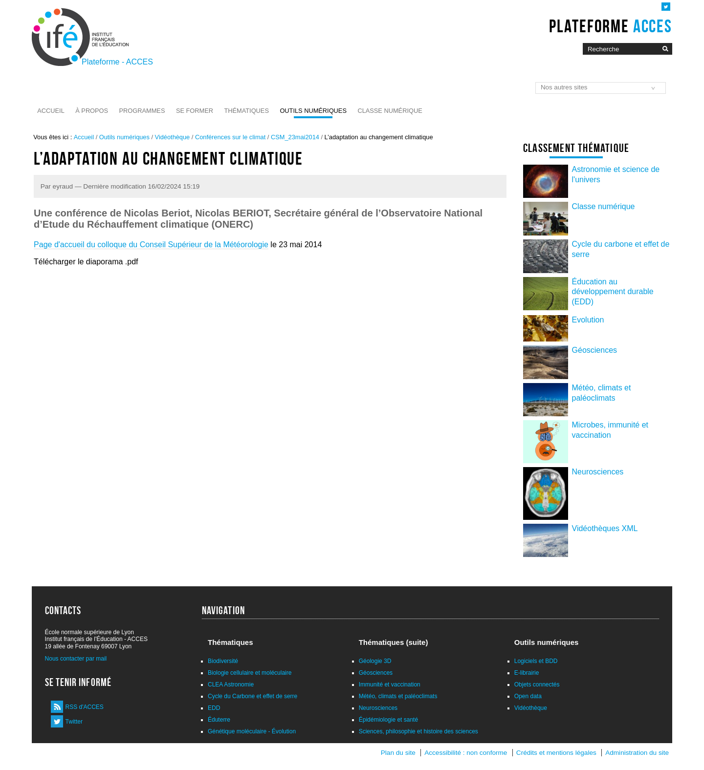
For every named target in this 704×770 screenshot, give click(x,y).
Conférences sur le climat (230, 137)
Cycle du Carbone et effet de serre (252, 696)
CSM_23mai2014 (295, 137)
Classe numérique (389, 110)
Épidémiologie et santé (388, 719)
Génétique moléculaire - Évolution (252, 731)
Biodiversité (223, 661)
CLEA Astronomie (231, 684)
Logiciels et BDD (536, 661)
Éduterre (219, 719)
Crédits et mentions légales (556, 752)
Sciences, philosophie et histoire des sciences (418, 731)
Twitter (74, 721)
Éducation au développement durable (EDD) (613, 292)
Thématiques (246, 110)
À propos (91, 110)
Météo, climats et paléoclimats (398, 696)
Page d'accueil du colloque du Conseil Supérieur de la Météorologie (151, 244)
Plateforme (610, 26)
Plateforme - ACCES (117, 62)
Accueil (50, 110)
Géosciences (594, 350)
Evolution (588, 320)
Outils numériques (313, 110)
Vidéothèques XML (605, 528)
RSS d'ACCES (85, 707)
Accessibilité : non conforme (465, 752)
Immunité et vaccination (389, 684)
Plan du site (398, 752)
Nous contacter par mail (76, 658)
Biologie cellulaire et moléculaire (249, 672)
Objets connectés (537, 684)
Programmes (142, 110)
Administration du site (637, 752)
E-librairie (526, 672)
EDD (214, 708)
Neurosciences (598, 472)
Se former (194, 110)
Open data (528, 696)
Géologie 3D (375, 661)
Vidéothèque (172, 137)
